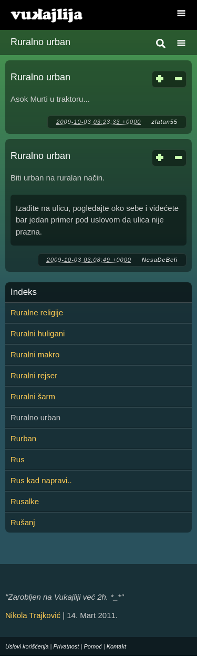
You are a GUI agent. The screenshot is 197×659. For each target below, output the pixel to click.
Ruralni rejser (34, 375)
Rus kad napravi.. (41, 480)
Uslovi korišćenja (27, 646)
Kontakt (116, 646)
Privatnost (66, 646)
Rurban (23, 438)
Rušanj (23, 522)
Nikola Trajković (32, 615)
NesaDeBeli (160, 260)
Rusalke (25, 501)
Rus (18, 459)
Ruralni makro (35, 354)
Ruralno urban (40, 77)
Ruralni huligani (38, 333)
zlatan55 (164, 122)
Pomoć (92, 646)
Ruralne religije (37, 312)
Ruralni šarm (33, 396)
